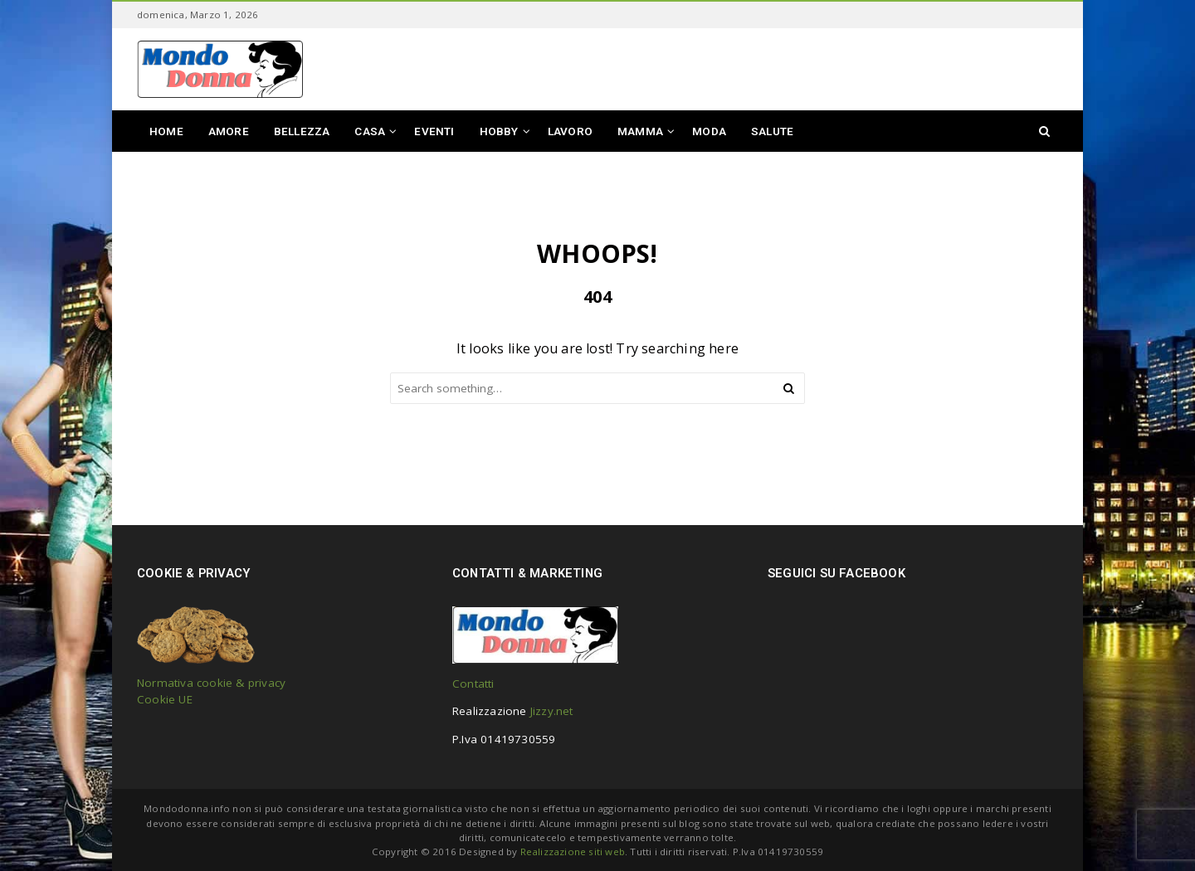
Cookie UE (165, 699)
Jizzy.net (551, 710)
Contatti (473, 683)
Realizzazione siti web (572, 851)
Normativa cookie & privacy (211, 682)
